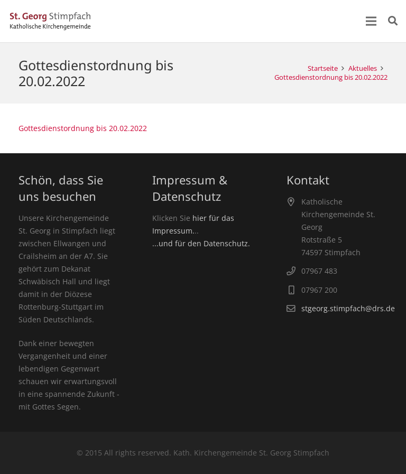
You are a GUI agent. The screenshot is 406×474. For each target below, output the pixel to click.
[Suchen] (392, 21)
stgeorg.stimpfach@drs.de (348, 308)
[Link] (50, 21)
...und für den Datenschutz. (201, 243)
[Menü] (371, 21)
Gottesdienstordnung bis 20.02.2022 (83, 128)
